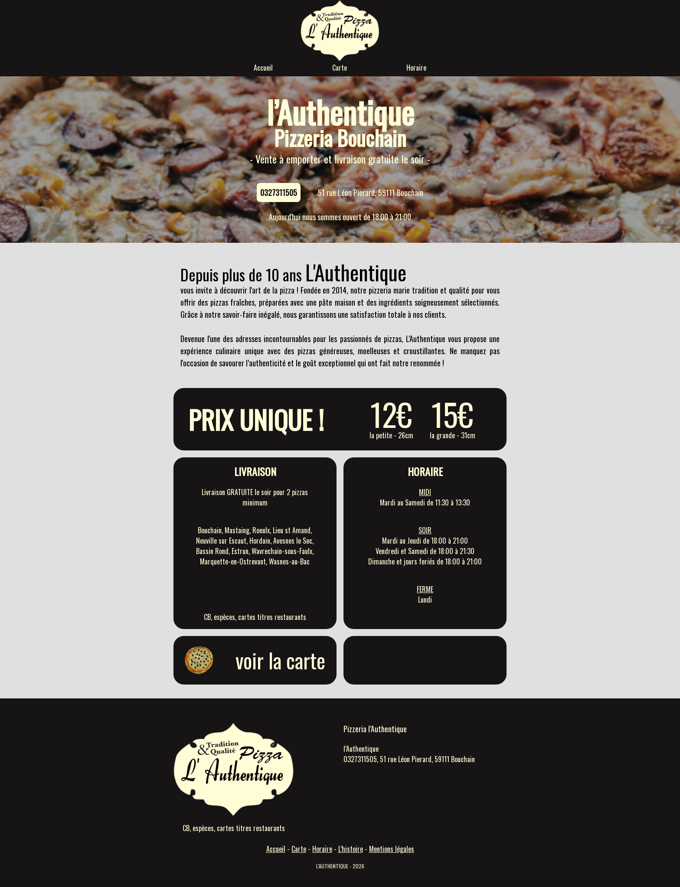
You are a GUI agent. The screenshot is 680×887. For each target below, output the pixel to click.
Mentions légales (391, 849)
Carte (339, 67)
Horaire (416, 67)
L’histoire (350, 849)
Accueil (263, 67)
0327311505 (278, 192)
